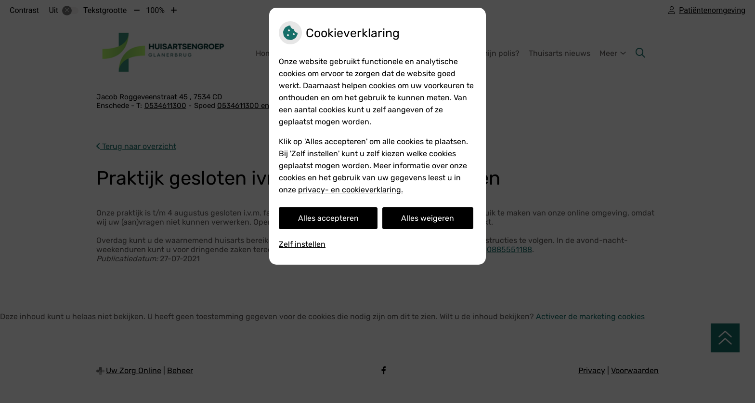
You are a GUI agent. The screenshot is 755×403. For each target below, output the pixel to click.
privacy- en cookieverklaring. (350, 189)
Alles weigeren (427, 218)
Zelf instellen (302, 244)
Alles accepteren (328, 218)
